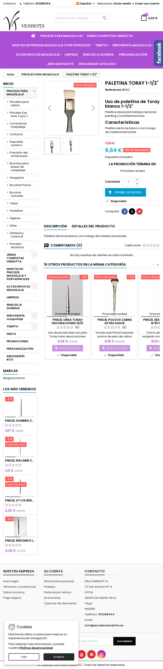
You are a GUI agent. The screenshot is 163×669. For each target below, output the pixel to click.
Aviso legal (10, 581)
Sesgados (17, 178)
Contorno (16, 134)
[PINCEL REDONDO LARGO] (20, 519)
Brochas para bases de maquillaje (19, 166)
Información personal (59, 581)
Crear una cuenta (147, 3)
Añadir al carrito (125, 203)
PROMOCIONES (17, 341)
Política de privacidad (36, 648)
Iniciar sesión (122, 3)
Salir (24, 657)
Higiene (15, 218)
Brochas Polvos (20, 185)
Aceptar (59, 657)
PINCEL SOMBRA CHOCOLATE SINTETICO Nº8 (20, 420)
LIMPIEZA (71, 54)
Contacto (9, 3)
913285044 (42, 3)
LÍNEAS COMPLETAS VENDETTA (109, 36)
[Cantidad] (128, 193)
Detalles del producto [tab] (93, 237)
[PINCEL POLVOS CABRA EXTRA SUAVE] (114, 288)
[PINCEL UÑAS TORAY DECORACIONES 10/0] (67, 288)
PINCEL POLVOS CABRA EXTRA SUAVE (114, 332)
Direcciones (52, 598)
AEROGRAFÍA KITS (60, 64)
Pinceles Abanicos (17, 245)
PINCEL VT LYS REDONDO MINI (20, 500)
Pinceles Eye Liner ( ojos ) (19, 114)
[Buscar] (81, 18)
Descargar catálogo (97, 64)
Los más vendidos (19, 389)
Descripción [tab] (55, 237)
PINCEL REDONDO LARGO (20, 540)
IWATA (11, 334)
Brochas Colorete (16, 194)
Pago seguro (12, 598)
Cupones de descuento (60, 603)
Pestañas (16, 211)
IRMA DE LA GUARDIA (98, 54)
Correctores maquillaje (18, 125)
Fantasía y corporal (17, 234)
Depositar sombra (16, 143)
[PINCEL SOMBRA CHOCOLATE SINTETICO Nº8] (20, 399)
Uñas (13, 226)
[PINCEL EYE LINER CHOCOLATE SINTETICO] (20, 442)
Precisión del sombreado (19, 154)
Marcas (10, 370)
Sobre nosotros (14, 592)
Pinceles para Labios (19, 103)
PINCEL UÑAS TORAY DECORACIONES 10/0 (67, 332)
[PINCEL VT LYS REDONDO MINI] (20, 482)
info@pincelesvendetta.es (104, 625)
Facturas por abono (57, 592)
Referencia (113, 90)
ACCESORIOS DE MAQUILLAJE (37, 54)
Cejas (14, 203)
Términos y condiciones (19, 587)
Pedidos (49, 587)
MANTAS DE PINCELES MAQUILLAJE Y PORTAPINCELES (51, 45)
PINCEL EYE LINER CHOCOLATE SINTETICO (20, 460)
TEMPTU (101, 45)
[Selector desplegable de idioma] (86, 3)
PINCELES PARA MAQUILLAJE (61, 36)
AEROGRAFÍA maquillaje (131, 45)
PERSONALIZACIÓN (133, 54)
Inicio (8, 83)
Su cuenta (53, 571)
